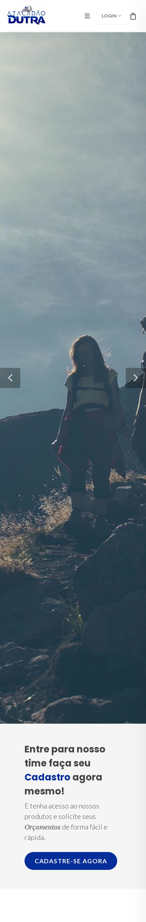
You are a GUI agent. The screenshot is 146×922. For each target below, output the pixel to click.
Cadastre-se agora (71, 860)
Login (111, 16)
